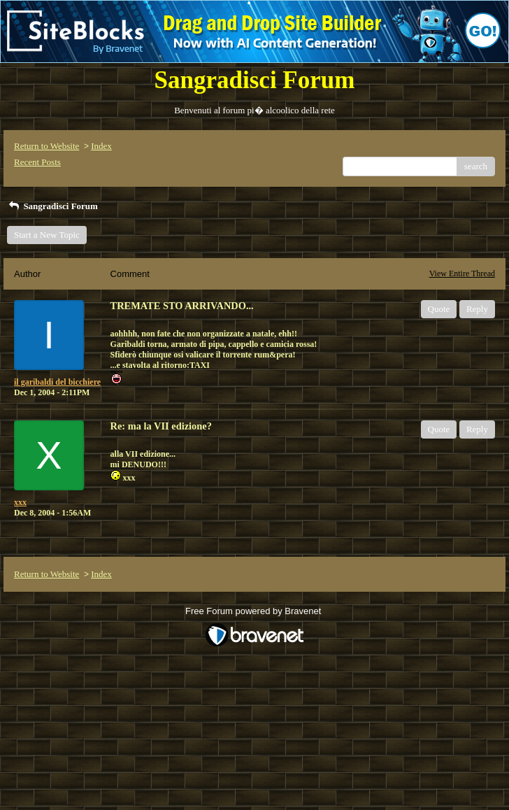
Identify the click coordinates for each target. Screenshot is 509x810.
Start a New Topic (47, 234)
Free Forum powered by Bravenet (254, 611)
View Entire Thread (462, 273)
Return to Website (46, 146)
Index (101, 146)
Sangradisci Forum (52, 206)
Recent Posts (37, 162)
